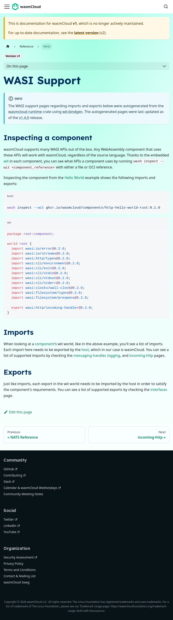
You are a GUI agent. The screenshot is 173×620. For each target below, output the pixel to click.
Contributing (15, 475)
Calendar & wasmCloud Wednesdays (32, 488)
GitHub (10, 469)
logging (113, 355)
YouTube (11, 532)
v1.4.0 (24, 117)
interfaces (158, 389)
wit (6, 161)
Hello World (74, 177)
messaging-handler (89, 355)
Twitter (10, 519)
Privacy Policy (13, 563)
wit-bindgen (72, 111)
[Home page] (8, 46)
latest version (86, 32)
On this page (17, 66)
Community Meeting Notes (23, 494)
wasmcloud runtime (25, 111)
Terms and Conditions (20, 570)
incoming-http (141, 355)
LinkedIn (12, 526)
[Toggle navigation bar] (7, 6)
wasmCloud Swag (17, 582)
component (44, 343)
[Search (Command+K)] (165, 6)
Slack (9, 481)
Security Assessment (20, 557)
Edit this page (18, 412)
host (85, 349)
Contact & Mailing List (20, 576)
